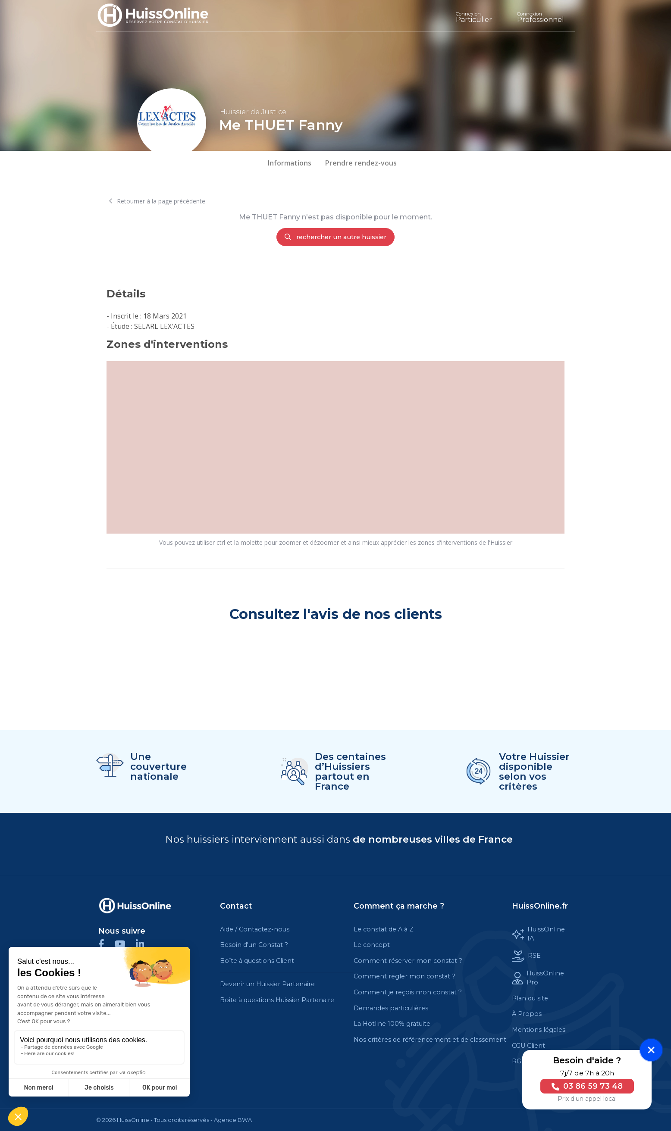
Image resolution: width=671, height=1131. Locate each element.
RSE (526, 956)
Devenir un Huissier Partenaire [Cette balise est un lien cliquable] (267, 984)
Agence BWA (233, 1120)
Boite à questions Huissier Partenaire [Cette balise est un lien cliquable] (277, 1000)
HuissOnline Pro (538, 978)
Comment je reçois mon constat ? (408, 992)
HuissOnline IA (538, 934)
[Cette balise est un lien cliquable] (135, 905)
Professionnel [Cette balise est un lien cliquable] (540, 17)
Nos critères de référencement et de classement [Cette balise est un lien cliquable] (430, 1040)
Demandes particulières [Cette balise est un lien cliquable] (391, 1008)
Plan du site (530, 998)
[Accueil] (159, 16)
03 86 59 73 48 (585, 1086)
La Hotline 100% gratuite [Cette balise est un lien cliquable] (392, 1024)
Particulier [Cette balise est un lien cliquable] (474, 17)
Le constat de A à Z (384, 929)
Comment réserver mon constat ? (408, 961)
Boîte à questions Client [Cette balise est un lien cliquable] (257, 961)
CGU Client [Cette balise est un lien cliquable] (528, 1046)
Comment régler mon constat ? (404, 976)
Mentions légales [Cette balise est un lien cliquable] (538, 1030)
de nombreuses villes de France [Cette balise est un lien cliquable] (433, 839)
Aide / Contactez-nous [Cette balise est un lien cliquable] (254, 929)
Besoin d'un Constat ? (254, 945)
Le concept (372, 945)
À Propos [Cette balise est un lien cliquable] (527, 1014)
